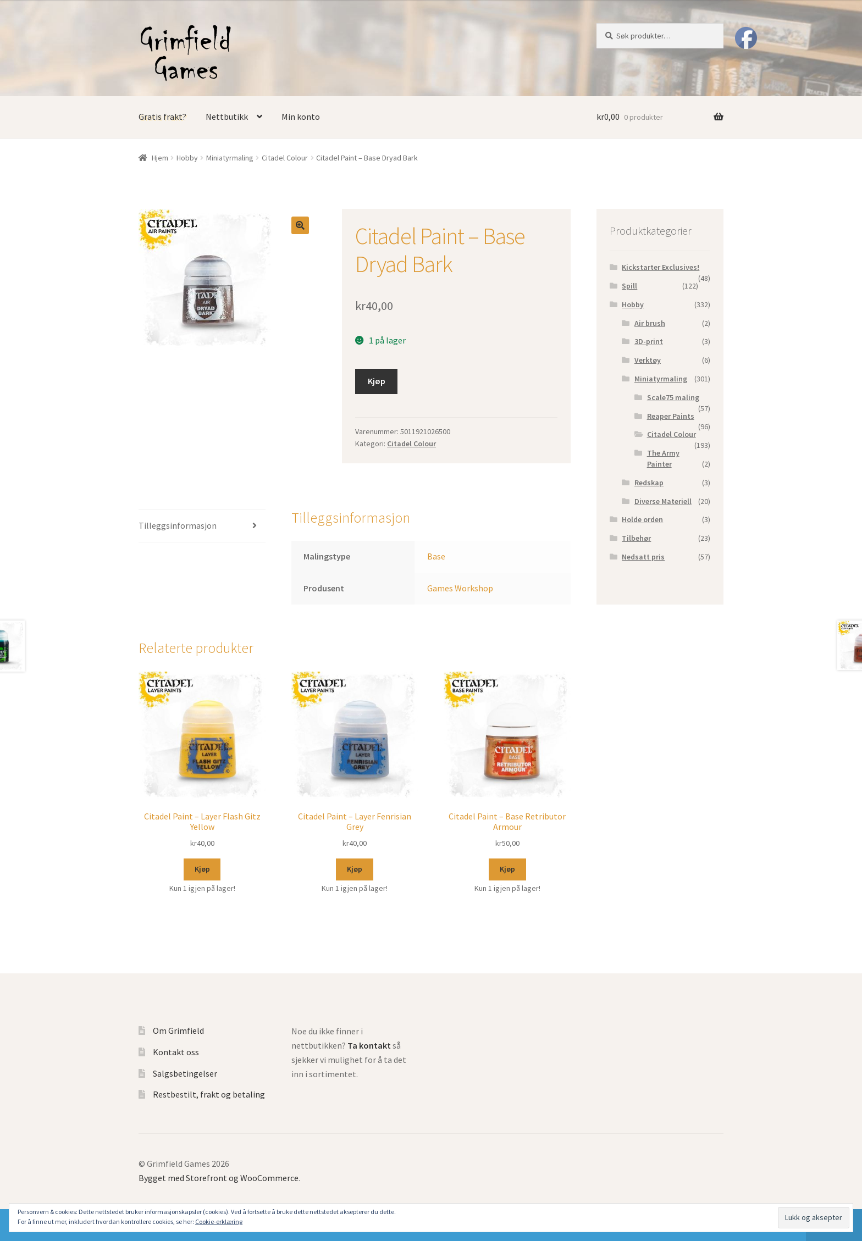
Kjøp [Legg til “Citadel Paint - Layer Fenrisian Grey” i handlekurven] (354, 869)
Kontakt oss (176, 1051)
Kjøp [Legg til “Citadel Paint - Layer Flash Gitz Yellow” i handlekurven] (202, 869)
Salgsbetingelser (185, 1073)
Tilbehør (636, 538)
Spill (629, 286)
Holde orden (642, 519)
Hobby (187, 158)
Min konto (300, 116)
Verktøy (647, 360)
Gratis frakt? (162, 116)
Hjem (160, 158)
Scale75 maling (673, 397)
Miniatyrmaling (229, 158)
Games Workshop (460, 588)
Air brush (649, 323)
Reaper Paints (670, 416)
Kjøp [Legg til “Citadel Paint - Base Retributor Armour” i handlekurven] (507, 869)
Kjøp (376, 380)
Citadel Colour (285, 158)
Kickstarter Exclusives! (660, 267)
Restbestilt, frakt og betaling (209, 1094)
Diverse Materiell (663, 501)
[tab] (202, 526)
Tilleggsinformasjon (178, 525)
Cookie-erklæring (218, 1221)
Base (436, 556)
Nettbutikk (227, 116)
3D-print (648, 341)
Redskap (649, 482)
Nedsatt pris (643, 557)
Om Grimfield (178, 1030)
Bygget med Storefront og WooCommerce (219, 1177)
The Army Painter (663, 458)
